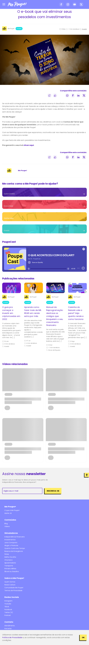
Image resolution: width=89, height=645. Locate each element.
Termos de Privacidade (13, 590)
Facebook (8, 609)
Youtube (7, 604)
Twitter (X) (8, 612)
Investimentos (10, 540)
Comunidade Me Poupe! (13, 587)
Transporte (8, 566)
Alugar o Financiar (11, 545)
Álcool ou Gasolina (11, 571)
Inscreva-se (53, 491)
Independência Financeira (14, 537)
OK (83, 637)
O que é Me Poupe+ (12, 510)
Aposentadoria (10, 563)
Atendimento (9, 626)
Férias (6, 554)
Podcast (7, 615)
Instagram (8, 601)
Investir (19, 28)
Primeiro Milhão (10, 568)
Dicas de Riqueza (53, 350)
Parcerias (8, 628)
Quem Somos (9, 582)
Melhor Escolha (10, 557)
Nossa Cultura (9, 585)
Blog (6, 523)
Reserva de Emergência (13, 551)
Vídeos (7, 526)
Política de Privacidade (12, 637)
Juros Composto (10, 542)
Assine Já (8, 513)
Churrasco (8, 560)
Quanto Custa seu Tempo (14, 548)
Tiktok (6, 607)
